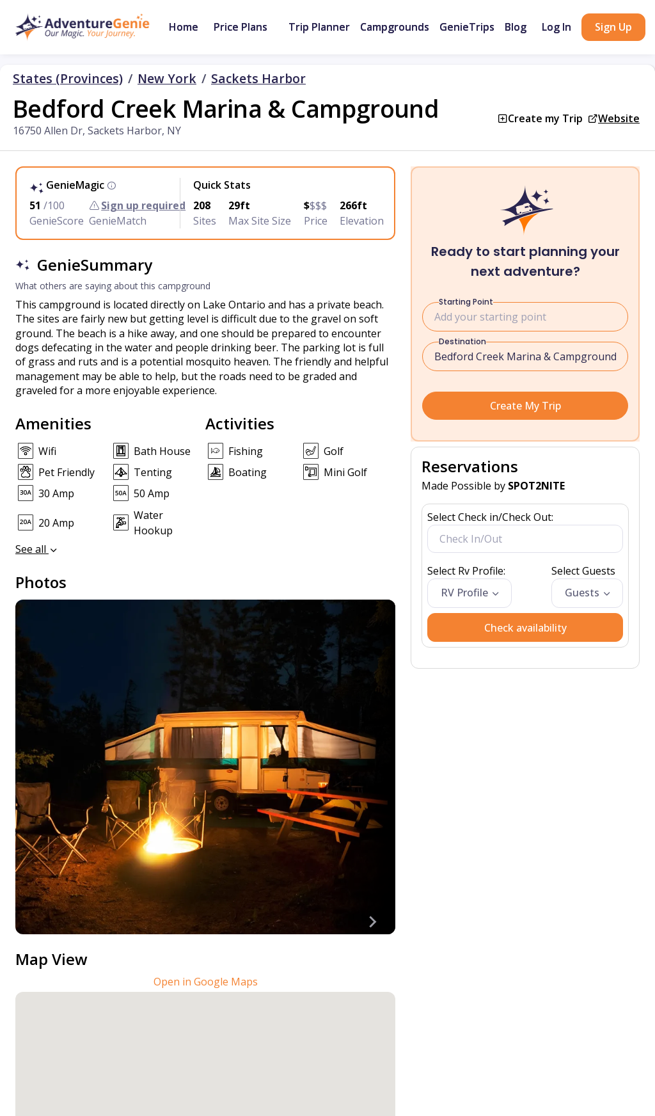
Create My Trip (525, 406)
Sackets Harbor (258, 78)
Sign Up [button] (613, 27)
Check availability (525, 628)
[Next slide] (372, 921)
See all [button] (37, 549)
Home (183, 27)
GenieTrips (466, 27)
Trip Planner (319, 27)
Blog (515, 27)
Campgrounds (394, 27)
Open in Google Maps (206, 982)
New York (167, 78)
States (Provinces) (68, 78)
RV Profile (464, 593)
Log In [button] (556, 27)
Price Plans (240, 27)
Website (619, 118)
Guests (582, 593)
